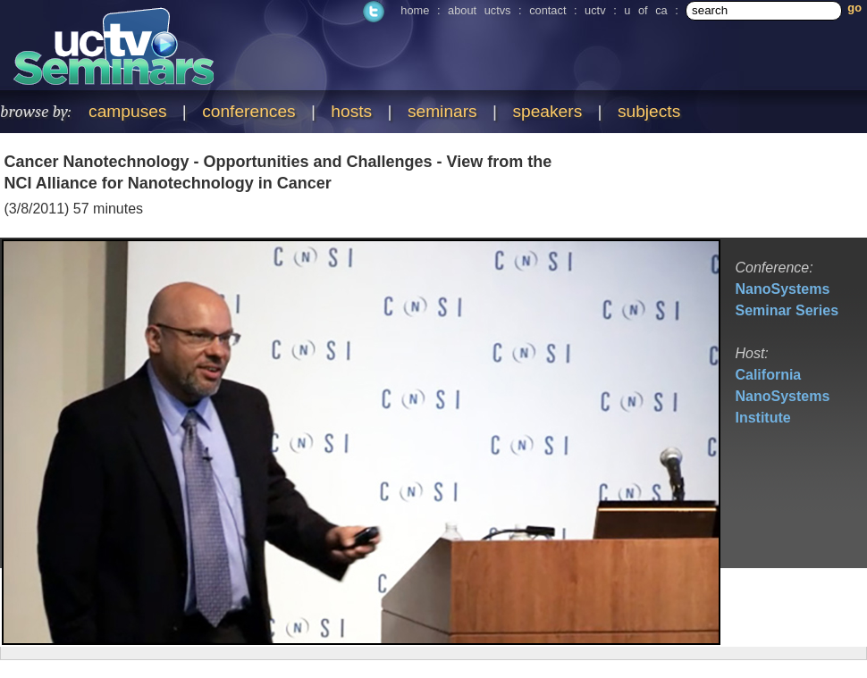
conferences (249, 111)
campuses (127, 111)
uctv (595, 10)
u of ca (645, 10)
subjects (649, 111)
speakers (547, 111)
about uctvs (479, 10)
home (414, 10)
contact (547, 10)
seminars (442, 111)
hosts (351, 111)
